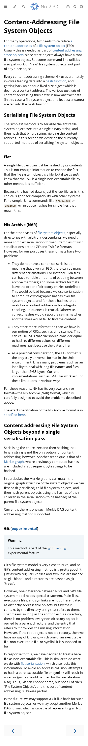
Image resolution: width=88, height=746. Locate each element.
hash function (56, 81)
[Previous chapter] (13, 730)
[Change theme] (14, 7)
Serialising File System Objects (39, 115)
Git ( (8, 528)
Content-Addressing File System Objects (42, 26)
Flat (7, 156)
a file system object (51, 46)
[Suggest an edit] (82, 6)
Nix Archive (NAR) (20, 224)
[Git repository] (75, 6)
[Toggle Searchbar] (23, 7)
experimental (24, 528)
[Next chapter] (75, 730)
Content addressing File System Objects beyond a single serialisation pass (41, 432)
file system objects (51, 233)
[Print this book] (68, 6)
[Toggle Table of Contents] (5, 7)
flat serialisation (33, 663)
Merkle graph (14, 461)
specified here (14, 415)
